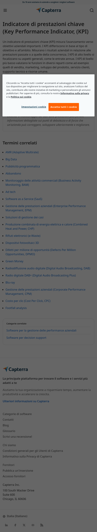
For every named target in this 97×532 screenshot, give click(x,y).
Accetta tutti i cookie (63, 107)
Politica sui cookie (21, 96)
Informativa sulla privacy (74, 93)
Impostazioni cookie (33, 106)
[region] (48, 95)
